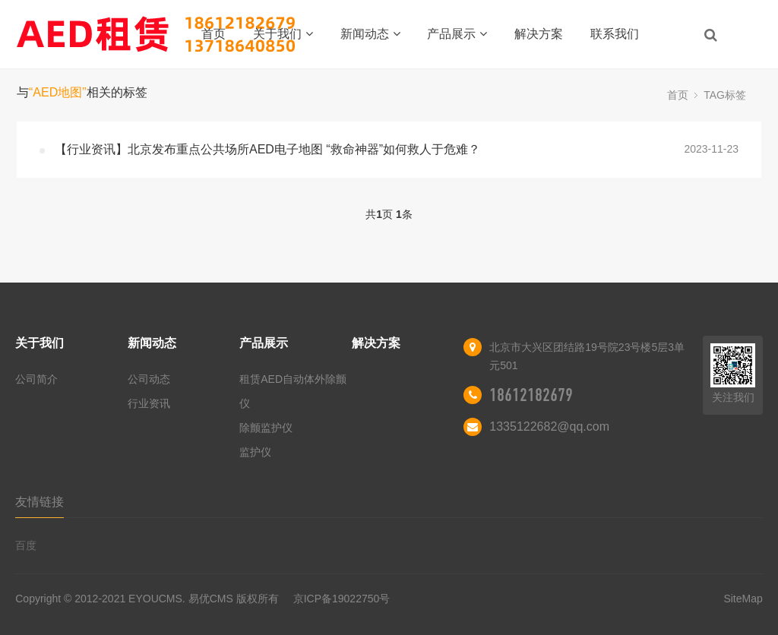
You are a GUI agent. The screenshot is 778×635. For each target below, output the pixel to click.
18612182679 (531, 395)
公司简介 (36, 379)
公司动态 (149, 379)
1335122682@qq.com (549, 426)
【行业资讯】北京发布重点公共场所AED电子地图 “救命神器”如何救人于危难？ (267, 149)
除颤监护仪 (266, 428)
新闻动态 (370, 33)
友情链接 (39, 501)
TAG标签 (725, 95)
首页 (213, 33)
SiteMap (742, 598)
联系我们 (614, 33)
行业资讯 (149, 403)
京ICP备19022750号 (342, 598)
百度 (25, 545)
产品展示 (457, 33)
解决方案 (538, 33)
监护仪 (255, 452)
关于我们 (283, 33)
